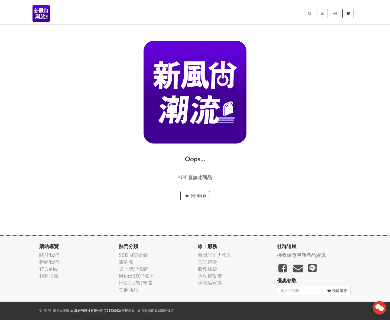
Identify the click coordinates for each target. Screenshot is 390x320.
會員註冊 (207, 255)
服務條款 (207, 269)
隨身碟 (126, 262)
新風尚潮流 (61, 311)
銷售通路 (49, 276)
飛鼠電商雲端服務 (154, 311)
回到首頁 (195, 195)
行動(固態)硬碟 (135, 283)
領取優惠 (337, 290)
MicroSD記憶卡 (136, 276)
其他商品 (128, 290)
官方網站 (49, 269)
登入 (226, 255)
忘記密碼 (207, 262)
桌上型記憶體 (133, 269)
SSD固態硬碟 (133, 255)
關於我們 (49, 255)
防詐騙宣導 (210, 283)
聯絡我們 (49, 262)
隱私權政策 (210, 276)
